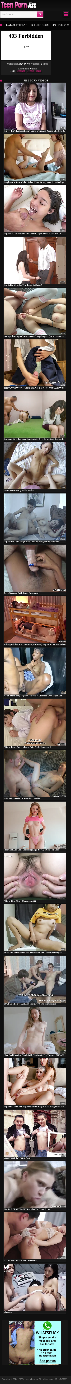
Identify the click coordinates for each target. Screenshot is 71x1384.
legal (38, 70)
